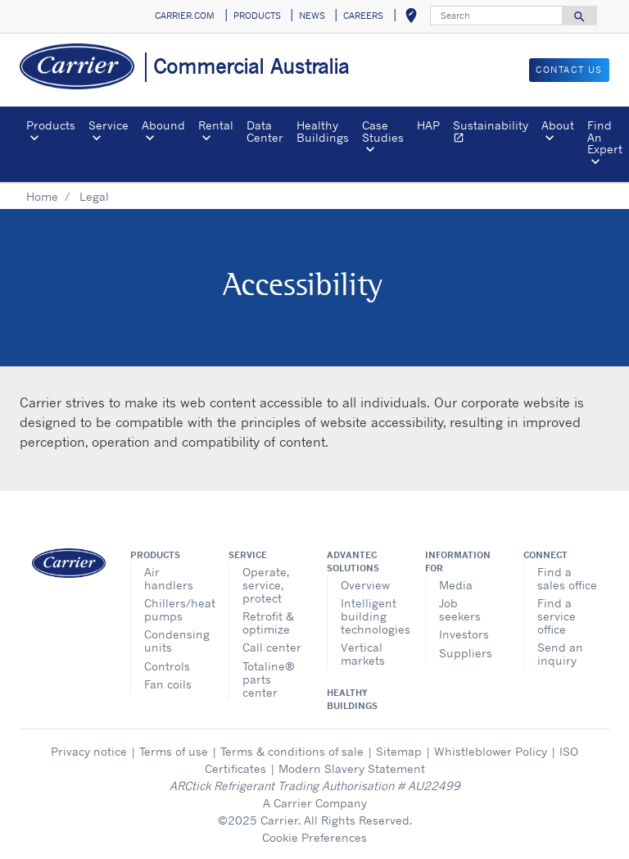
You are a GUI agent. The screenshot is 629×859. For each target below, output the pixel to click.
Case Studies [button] (383, 130)
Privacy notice (89, 751)
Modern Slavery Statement (351, 768)
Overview (365, 585)
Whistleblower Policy (490, 751)
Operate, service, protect (265, 585)
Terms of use (173, 751)
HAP (428, 125)
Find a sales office (567, 578)
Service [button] (108, 125)
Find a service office (556, 616)
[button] (411, 17)
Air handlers (168, 578)
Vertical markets (363, 653)
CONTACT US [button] (569, 69)
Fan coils (168, 684)
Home (42, 196)
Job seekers (460, 609)
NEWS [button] (312, 15)
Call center (271, 647)
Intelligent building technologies (370, 616)
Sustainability (494, 133)
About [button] (557, 125)
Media (456, 585)
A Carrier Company (315, 803)
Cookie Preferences (314, 837)
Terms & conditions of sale (292, 751)
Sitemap (399, 751)
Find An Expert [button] (604, 137)
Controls (167, 666)
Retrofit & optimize (268, 622)
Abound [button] (163, 125)
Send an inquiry (560, 653)
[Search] (496, 15)
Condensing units (174, 640)
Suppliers (465, 653)
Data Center (265, 130)
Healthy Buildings (322, 130)
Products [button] (50, 125)
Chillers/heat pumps (174, 609)
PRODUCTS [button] (257, 15)
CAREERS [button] (363, 15)
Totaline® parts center (268, 679)
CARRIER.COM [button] (185, 15)
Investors (464, 634)
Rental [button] (215, 125)
